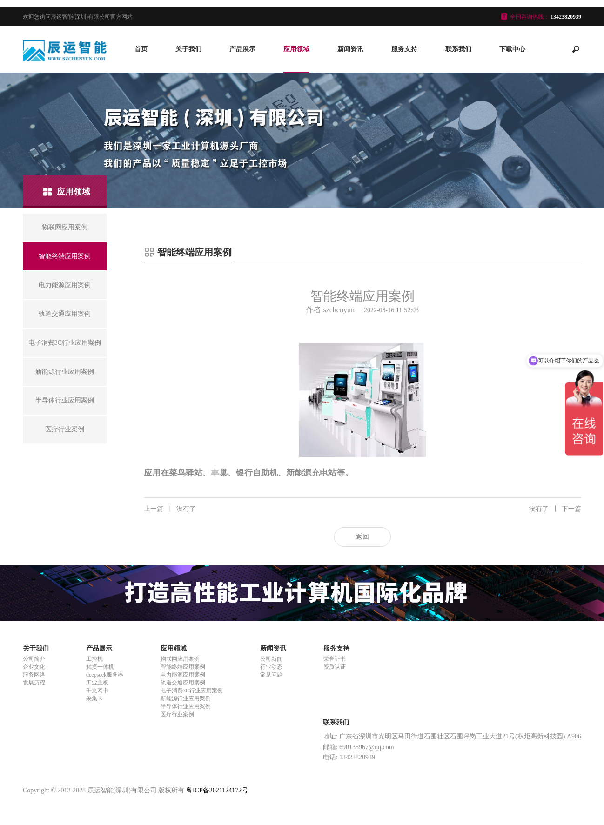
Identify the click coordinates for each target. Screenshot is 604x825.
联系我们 (458, 49)
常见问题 (271, 674)
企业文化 (34, 667)
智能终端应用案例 (183, 667)
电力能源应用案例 (183, 674)
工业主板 (97, 682)
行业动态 (271, 667)
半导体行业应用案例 (186, 706)
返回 (362, 536)
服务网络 (34, 674)
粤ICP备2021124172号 (217, 790)
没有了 (170, 509)
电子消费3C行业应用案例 (192, 690)
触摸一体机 (100, 667)
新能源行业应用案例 (186, 698)
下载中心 (512, 49)
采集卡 (94, 698)
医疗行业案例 (177, 714)
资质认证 (334, 667)
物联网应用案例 (180, 659)
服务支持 (404, 49)
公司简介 (34, 659)
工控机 (94, 659)
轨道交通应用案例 (183, 682)
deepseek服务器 (104, 674)
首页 (141, 49)
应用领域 (296, 49)
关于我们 (188, 49)
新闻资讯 (350, 49)
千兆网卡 (97, 690)
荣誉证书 (334, 659)
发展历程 (34, 682)
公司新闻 (271, 659)
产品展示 (242, 49)
